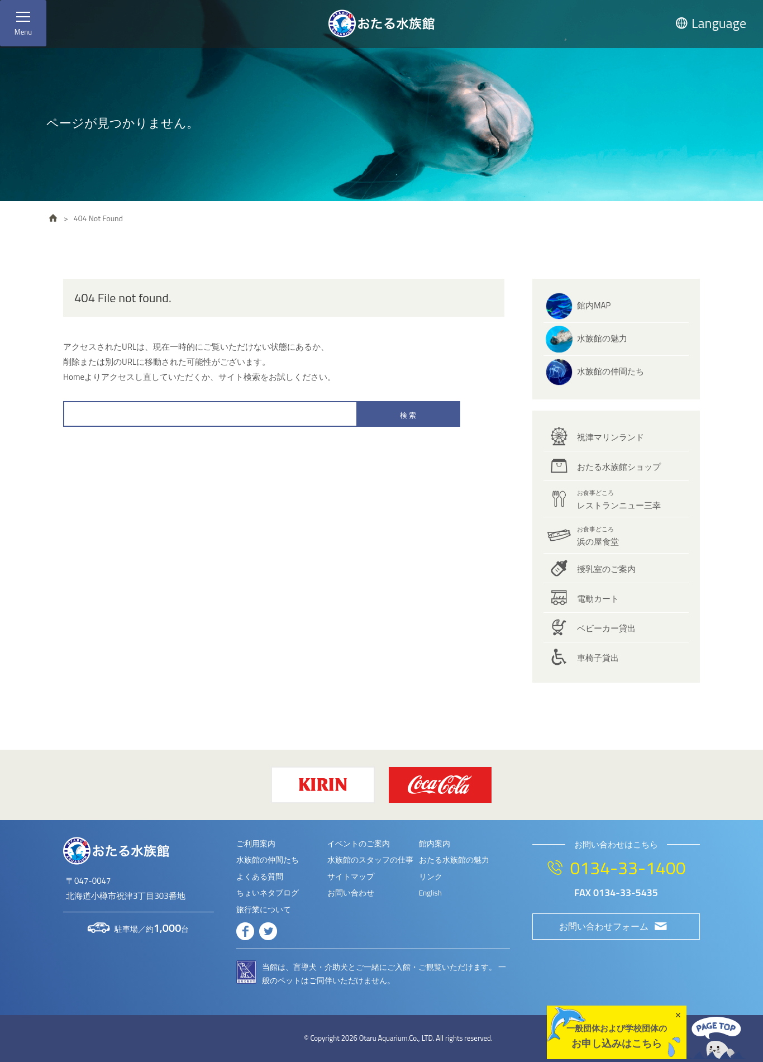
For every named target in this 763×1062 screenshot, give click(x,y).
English (430, 892)
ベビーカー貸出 (606, 628)
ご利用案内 (255, 843)
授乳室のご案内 (606, 569)
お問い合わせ (350, 892)
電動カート (598, 598)
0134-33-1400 (627, 867)
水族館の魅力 (602, 338)
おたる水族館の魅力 (454, 859)
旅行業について (263, 909)
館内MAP (594, 305)
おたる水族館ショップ (619, 466)
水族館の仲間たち (610, 371)
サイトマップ (350, 876)
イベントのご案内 (358, 843)
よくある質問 (259, 876)
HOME (53, 217)
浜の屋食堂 (598, 536)
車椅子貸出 (598, 657)
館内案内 (434, 843)
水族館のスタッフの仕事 (370, 859)
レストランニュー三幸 (619, 500)
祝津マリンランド (610, 437)
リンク (430, 876)
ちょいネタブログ (267, 892)
